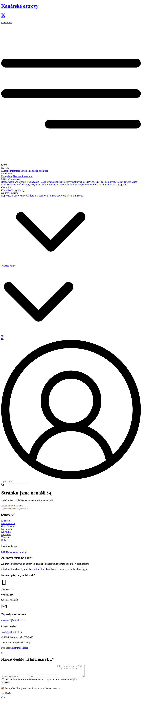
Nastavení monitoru (23, 176)
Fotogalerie (6, 176)
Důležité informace (10, 170)
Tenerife (5, 537)
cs (2, 335)
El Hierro (5, 520)
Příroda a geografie (117, 184)
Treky (14, 190)
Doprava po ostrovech (83, 182)
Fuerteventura (8, 523)
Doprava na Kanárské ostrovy (57, 182)
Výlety (21, 190)
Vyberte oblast (43, 265)
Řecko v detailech (39, 195)
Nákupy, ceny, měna (31, 184)
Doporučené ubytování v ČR (15, 195)
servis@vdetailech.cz (11, 632)
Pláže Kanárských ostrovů (80, 184)
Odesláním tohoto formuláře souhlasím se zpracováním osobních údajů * (41, 682)
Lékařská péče (124, 182)
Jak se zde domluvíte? (105, 182)
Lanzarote (6, 534)
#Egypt (83, 569)
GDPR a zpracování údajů (14, 552)
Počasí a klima (100, 184)
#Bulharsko (74, 569)
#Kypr (22, 569)
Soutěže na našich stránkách (34, 170)
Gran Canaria (7, 526)
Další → (5, 540)
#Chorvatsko (32, 569)
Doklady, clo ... (34, 182)
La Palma (6, 531)
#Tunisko (44, 569)
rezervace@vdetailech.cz (13, 620)
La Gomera (6, 529)
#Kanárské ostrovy (58, 569)
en (2, 338)
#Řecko (5, 569)
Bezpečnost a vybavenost (13, 182)
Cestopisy (6, 190)
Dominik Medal (20, 647)
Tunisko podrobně (57, 195)
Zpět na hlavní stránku (12, 505)
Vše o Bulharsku (75, 195)
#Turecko (14, 569)
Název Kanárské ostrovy (54, 184)
